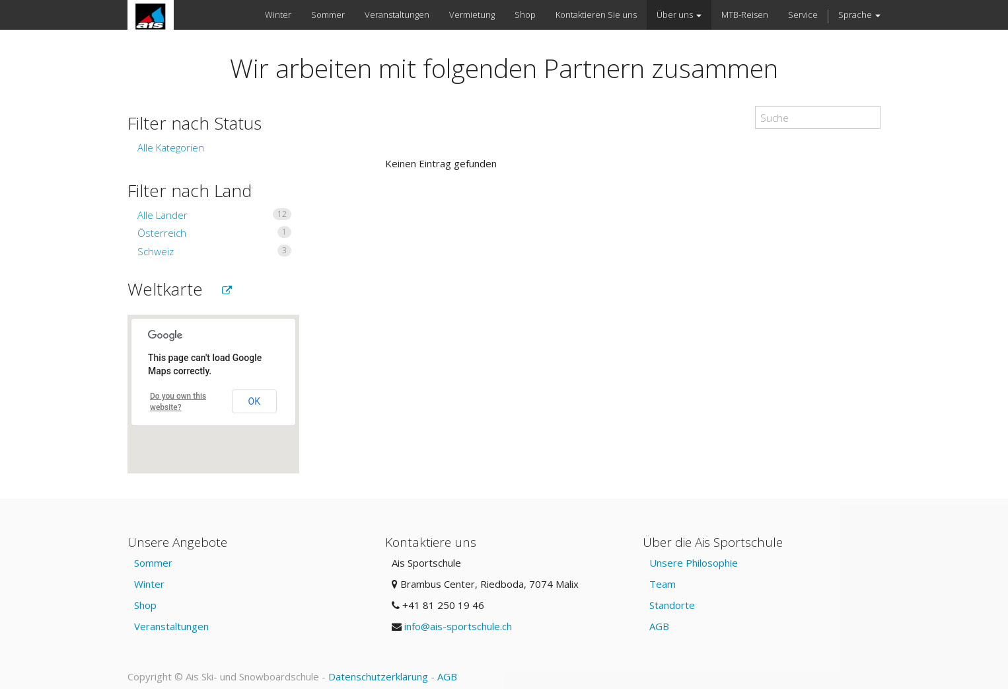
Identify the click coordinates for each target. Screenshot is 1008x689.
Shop (145, 605)
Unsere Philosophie (693, 562)
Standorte (672, 605)
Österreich (214, 232)
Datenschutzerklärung (378, 676)
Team (662, 583)
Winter (149, 583)
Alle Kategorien (170, 147)
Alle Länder (214, 215)
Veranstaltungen (171, 626)
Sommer (153, 562)
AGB (659, 626)
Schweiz (214, 251)
